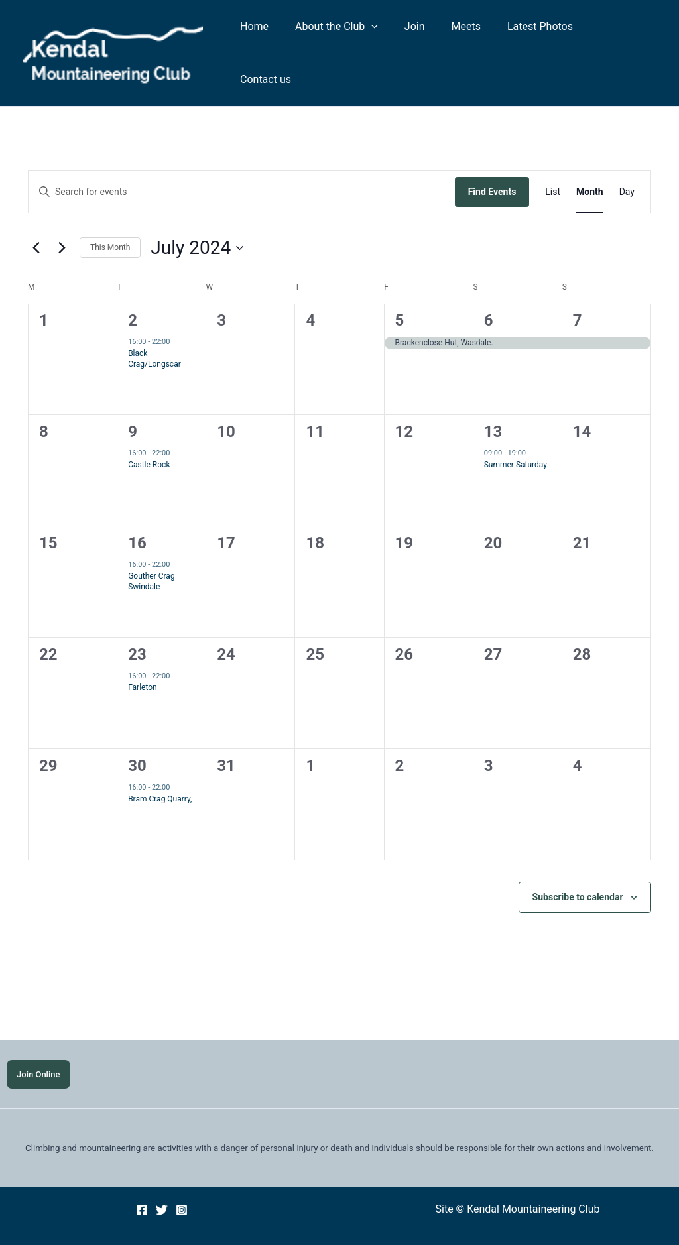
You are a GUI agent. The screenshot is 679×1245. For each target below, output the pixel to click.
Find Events (492, 168)
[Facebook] (142, 1188)
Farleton (142, 664)
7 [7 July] (577, 297)
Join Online (38, 1052)
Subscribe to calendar (577, 873)
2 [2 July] (132, 297)
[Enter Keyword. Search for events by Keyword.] (242, 169)
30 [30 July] (137, 742)
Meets (471, 41)
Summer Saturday (515, 441)
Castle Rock (149, 441)
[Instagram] (182, 1188)
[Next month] (62, 225)
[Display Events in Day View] (627, 169)
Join (425, 41)
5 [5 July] (399, 297)
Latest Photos (540, 41)
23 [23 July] (137, 631)
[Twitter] (162, 1188)
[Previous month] (36, 225)
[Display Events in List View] (552, 169)
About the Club (352, 41)
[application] (387, 41)
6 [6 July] (488, 297)
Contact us (619, 41)
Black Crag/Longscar (154, 336)
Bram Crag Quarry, (160, 775)
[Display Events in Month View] (589, 169)
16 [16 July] (137, 519)
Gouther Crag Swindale (151, 558)
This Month (110, 224)
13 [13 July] (493, 408)
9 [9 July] (132, 408)
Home (275, 41)
